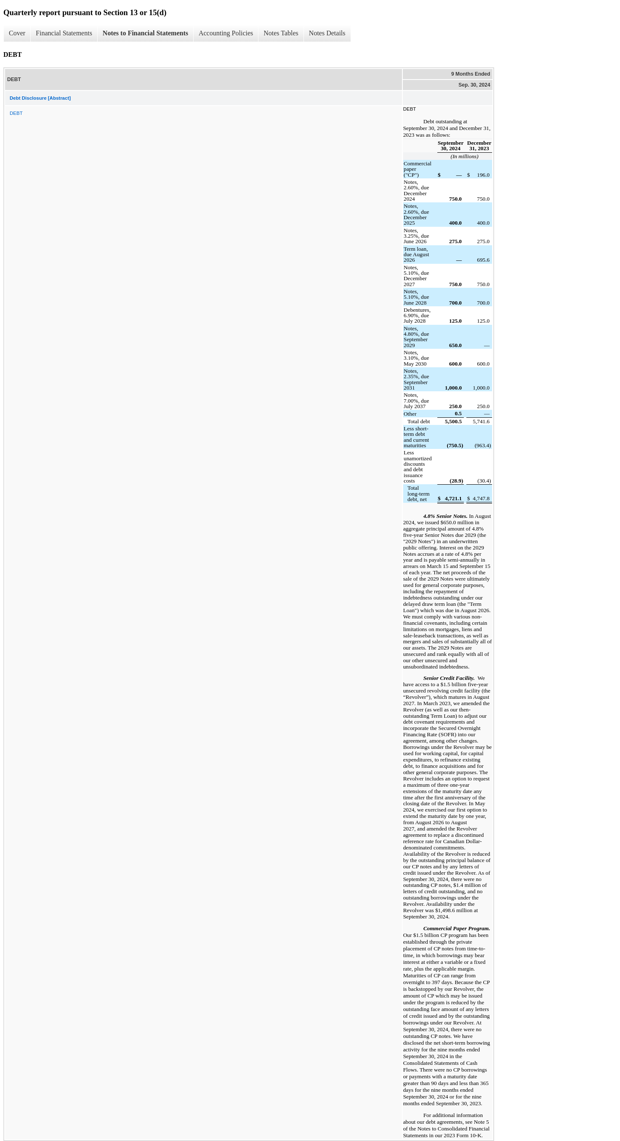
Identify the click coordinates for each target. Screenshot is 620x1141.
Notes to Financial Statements (145, 33)
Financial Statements (64, 33)
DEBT (16, 113)
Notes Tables (280, 33)
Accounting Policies (226, 33)
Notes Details (327, 33)
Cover (17, 33)
